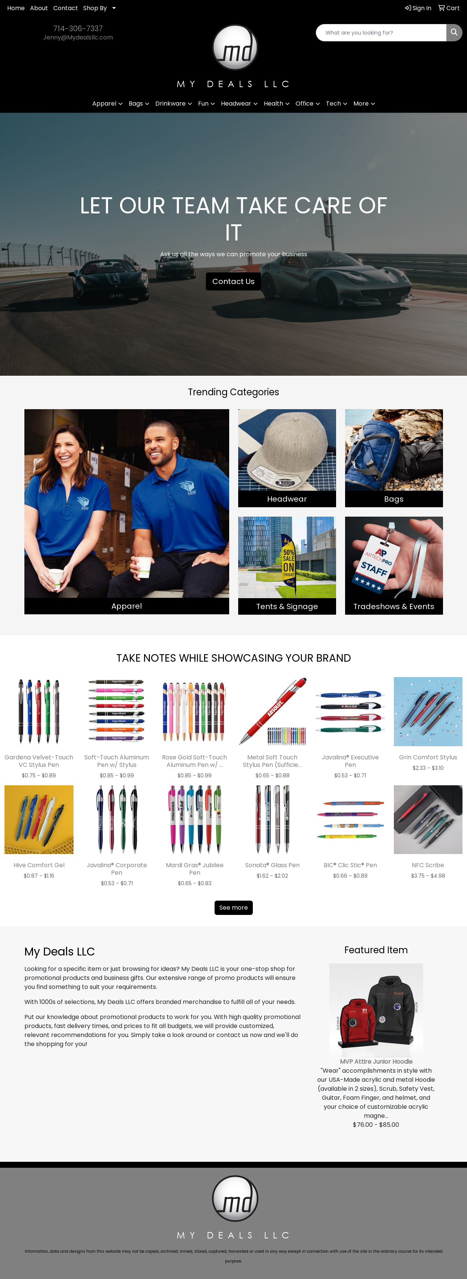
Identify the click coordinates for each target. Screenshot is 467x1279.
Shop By (95, 8)
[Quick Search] (381, 32)
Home (16, 8)
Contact (65, 8)
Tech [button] (333, 103)
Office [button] (305, 103)
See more (233, 907)
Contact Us (233, 281)
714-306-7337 (78, 28)
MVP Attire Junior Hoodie (376, 1061)
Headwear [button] (236, 103)
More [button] (361, 103)
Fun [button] (203, 103)
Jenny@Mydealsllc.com (78, 37)
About (39, 8)
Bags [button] (136, 103)
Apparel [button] (104, 103)
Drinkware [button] (170, 103)
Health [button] (273, 103)
